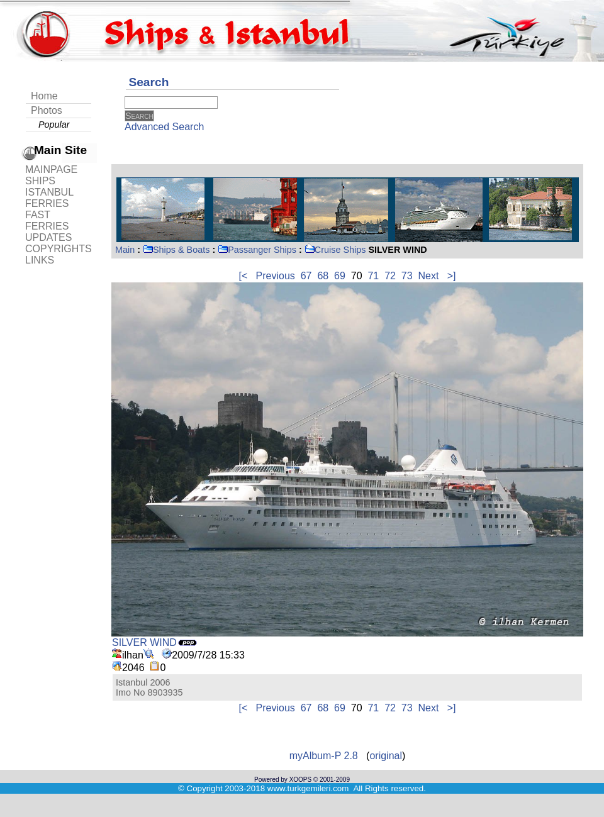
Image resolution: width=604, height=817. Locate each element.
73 (407, 275)
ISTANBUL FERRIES (49, 198)
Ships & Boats (176, 250)
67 (306, 275)
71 (373, 275)
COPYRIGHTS (58, 248)
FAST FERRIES (47, 220)
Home (44, 96)
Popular (54, 124)
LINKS (39, 260)
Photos (46, 110)
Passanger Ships (257, 250)
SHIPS (40, 180)
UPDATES (48, 237)
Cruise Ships (335, 250)
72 (390, 275)
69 (339, 275)
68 (322, 275)
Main (125, 250)
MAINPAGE (51, 169)
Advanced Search (164, 126)
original (385, 755)
